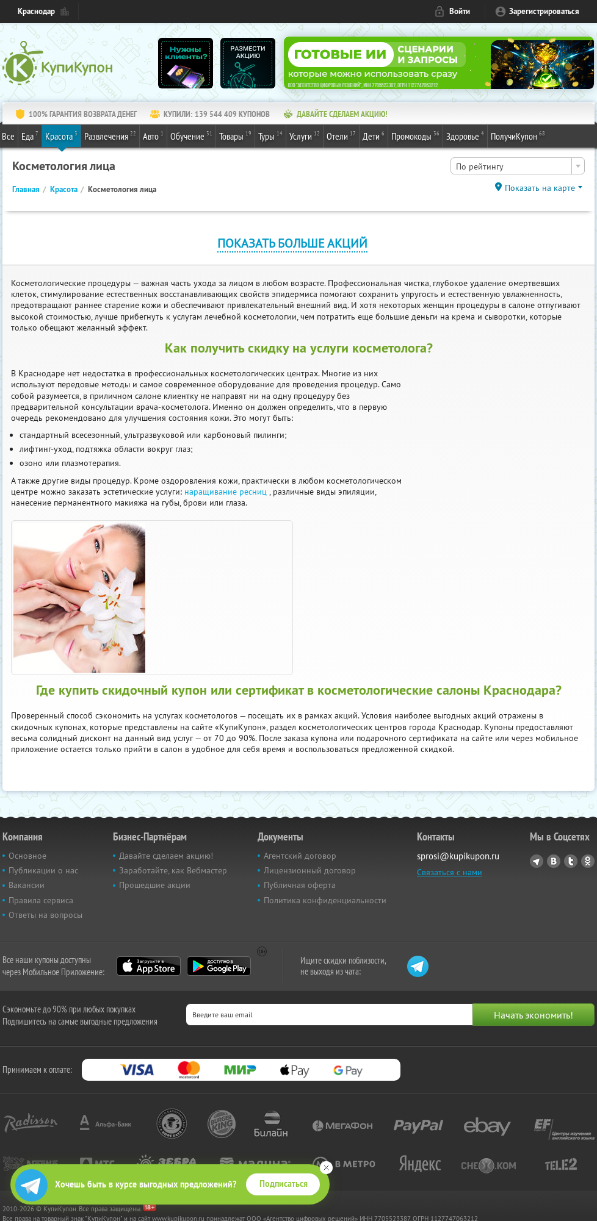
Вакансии (27, 884)
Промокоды (415, 135)
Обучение (191, 135)
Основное (27, 855)
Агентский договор (300, 855)
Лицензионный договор (310, 870)
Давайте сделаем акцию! (166, 855)
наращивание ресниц (226, 491)
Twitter (570, 861)
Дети (374, 135)
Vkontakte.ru (553, 861)
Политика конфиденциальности (325, 900)
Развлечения (110, 135)
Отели (341, 135)
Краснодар (36, 11)
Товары (235, 135)
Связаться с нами (449, 872)
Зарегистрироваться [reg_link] (544, 11)
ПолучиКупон (518, 135)
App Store (149, 966)
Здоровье (465, 135)
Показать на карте (540, 187)
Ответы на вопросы (45, 914)
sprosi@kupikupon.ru (458, 856)
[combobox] (517, 165)
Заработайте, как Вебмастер (173, 870)
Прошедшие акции (154, 884)
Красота (61, 135)
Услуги (304, 135)
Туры (270, 135)
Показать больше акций (292, 243)
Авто (153, 135)
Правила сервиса (41, 900)
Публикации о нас (43, 870)
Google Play (219, 966)
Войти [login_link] (459, 11)
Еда (29, 135)
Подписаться (283, 1183)
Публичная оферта (300, 884)
